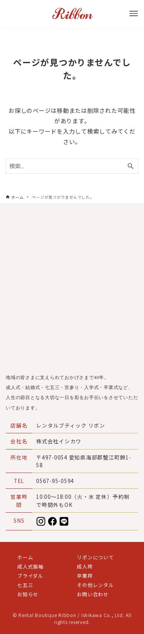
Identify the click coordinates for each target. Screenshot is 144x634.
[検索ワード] (72, 166)
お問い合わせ (93, 594)
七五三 (25, 585)
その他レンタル (95, 585)
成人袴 (85, 566)
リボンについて (95, 557)
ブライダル (30, 575)
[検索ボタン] (130, 166)
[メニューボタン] (133, 13)
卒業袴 (85, 575)
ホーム (25, 557)
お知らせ (27, 594)
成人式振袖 (30, 566)
